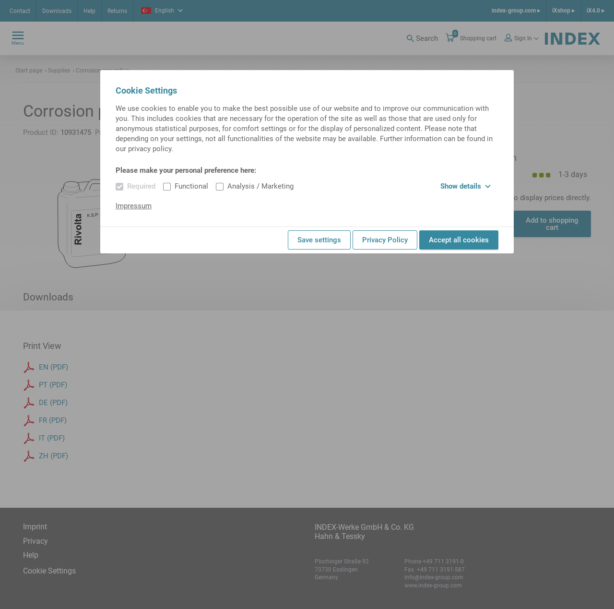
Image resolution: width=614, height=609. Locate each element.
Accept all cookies (459, 240)
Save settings (319, 240)
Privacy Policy (385, 240)
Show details (465, 186)
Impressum (134, 206)
